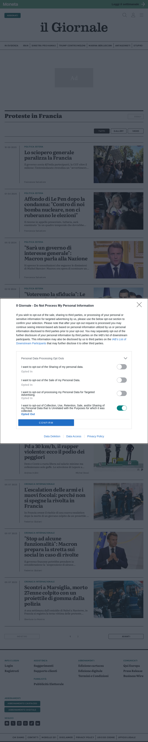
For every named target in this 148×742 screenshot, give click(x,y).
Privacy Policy (95, 436)
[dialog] (74, 371)
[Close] (140, 306)
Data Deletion (52, 436)
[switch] (122, 366)
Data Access (73, 436)
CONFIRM (46, 422)
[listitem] (74, 358)
